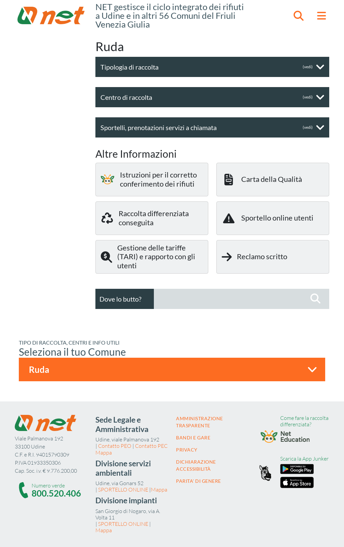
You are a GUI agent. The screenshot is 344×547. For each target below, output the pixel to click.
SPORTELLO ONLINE (123, 489)
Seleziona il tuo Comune (72, 352)
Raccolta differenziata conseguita (145, 218)
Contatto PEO (114, 445)
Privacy (187, 450)
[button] (298, 15)
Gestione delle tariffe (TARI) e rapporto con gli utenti (148, 256)
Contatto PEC (151, 445)
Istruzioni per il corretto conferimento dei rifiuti (149, 179)
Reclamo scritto (254, 257)
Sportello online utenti (267, 218)
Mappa (103, 452)
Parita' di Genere (198, 481)
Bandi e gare (193, 437)
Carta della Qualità (262, 179)
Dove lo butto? (120, 299)
